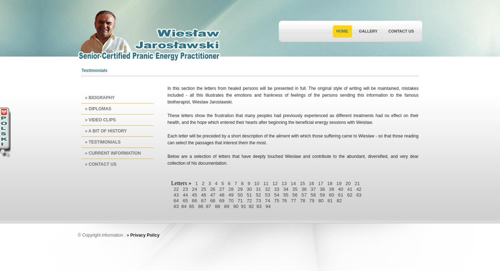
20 (347, 183)
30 (249, 189)
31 (258, 189)
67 (203, 200)
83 (176, 206)
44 (185, 195)
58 (313, 195)
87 (208, 206)
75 (276, 200)
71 (239, 200)
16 (311, 183)
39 (331, 189)
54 (276, 195)
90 (235, 206)
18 (329, 183)
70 (231, 200)
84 (183, 206)
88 (217, 206)
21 (357, 183)
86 (200, 206)
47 (212, 195)
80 (321, 200)
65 (185, 200)
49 (231, 195)
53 (267, 195)
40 (340, 189)
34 (285, 189)
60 (331, 195)
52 (258, 195)
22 (176, 189)
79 (311, 200)
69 (221, 200)
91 (243, 206)
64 (176, 200)
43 (176, 195)
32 (267, 189)
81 (329, 200)
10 (256, 183)
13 (284, 183)
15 (302, 183)
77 (293, 200)
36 (304, 189)
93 (258, 206)
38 (322, 189)
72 (249, 200)
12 (274, 183)
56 (294, 195)
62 (349, 195)
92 (251, 206)
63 (358, 195)
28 (231, 189)
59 (322, 195)
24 (194, 189)
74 (267, 200)
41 (349, 189)
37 (313, 189)
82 (338, 200)
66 (194, 200)
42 (358, 189)
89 (226, 206)
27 (221, 189)
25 (203, 189)
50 (239, 195)
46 (203, 195)
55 (285, 195)
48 (221, 195)
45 (194, 195)
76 (284, 200)
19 (338, 183)
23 (185, 189)
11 (265, 183)
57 (304, 195)
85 (191, 206)
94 (267, 206)
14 (293, 183)
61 (340, 195)
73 (258, 200)
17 (320, 183)
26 (212, 189)
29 (239, 189)
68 (212, 200)
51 (249, 195)
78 (302, 200)
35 (294, 189)
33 (276, 189)
